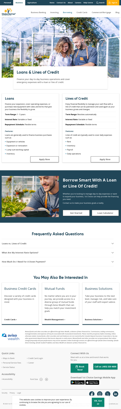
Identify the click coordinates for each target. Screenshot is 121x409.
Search (100, 3)
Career (31, 363)
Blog (117, 12)
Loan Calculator (105, 213)
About (70, 3)
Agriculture (32, 3)
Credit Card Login (35, 358)
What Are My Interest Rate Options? (20, 252)
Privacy (12, 393)
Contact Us (61, 3)
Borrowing (67, 12)
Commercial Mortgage (101, 12)
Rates (52, 3)
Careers (78, 3)
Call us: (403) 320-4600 (105, 366)
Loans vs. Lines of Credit (14, 243)
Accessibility (8, 379)
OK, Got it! (98, 402)
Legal (19, 393)
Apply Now (44, 159)
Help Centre (88, 3)
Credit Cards (82, 12)
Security (4, 393)
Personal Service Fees (12, 363)
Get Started (76, 213)
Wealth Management (54, 319)
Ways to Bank (9, 358)
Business (19, 3)
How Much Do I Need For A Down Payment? (24, 261)
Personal (7, 3)
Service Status (9, 367)
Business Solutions (93, 319)
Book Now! (80, 368)
